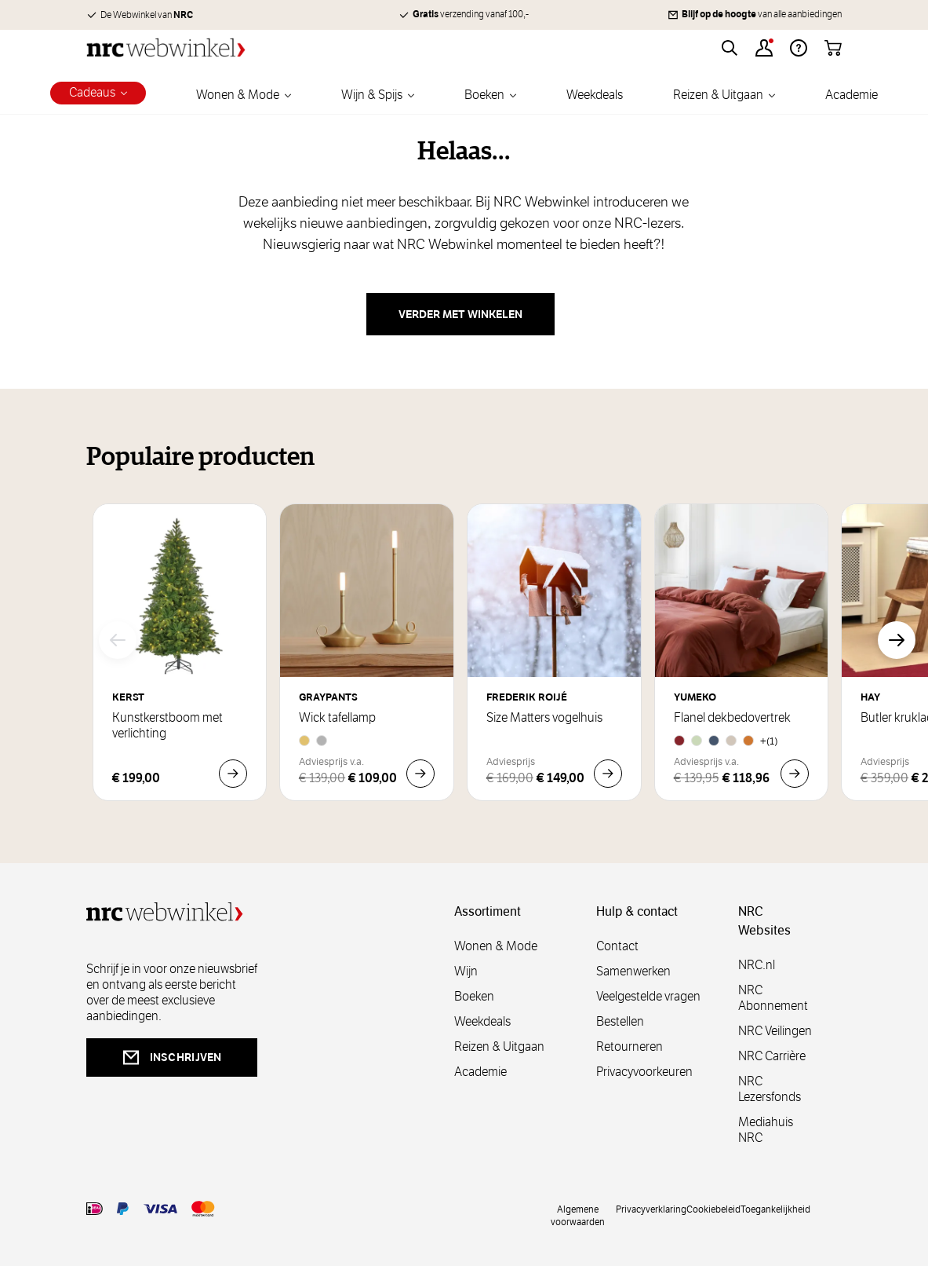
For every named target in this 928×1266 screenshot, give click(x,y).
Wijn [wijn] (466, 971)
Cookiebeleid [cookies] (713, 1208)
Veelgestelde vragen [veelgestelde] (648, 996)
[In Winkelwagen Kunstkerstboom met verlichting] (233, 773)
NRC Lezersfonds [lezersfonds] (769, 1089)
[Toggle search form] (729, 47)
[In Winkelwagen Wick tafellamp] (420, 773)
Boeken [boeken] (474, 996)
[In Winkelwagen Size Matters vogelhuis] (608, 773)
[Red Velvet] (679, 740)
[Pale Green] (696, 740)
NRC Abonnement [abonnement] (773, 998)
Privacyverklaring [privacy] (651, 1208)
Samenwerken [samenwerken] (633, 971)
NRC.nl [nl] (756, 965)
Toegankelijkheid (775, 1208)
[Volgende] (896, 640)
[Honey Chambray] (748, 740)
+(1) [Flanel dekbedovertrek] (769, 741)
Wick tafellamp (337, 718)
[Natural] (731, 740)
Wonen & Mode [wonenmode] (495, 946)
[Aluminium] (321, 740)
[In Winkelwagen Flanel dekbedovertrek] (795, 773)
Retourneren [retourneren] (629, 1046)
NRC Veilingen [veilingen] (775, 1031)
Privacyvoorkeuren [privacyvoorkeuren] (644, 1071)
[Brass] (304, 740)
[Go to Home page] (166, 47)
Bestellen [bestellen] (620, 1021)
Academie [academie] (480, 1071)
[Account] (764, 47)
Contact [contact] (617, 946)
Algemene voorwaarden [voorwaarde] (578, 1215)
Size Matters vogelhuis (544, 718)
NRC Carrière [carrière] (772, 1056)
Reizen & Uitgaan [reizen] (499, 1046)
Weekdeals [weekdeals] (482, 1021)
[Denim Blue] (714, 740)
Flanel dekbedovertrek (732, 718)
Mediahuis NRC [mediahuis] (765, 1130)
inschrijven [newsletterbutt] (172, 1057)
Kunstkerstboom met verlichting (167, 725)
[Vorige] (117, 640)
